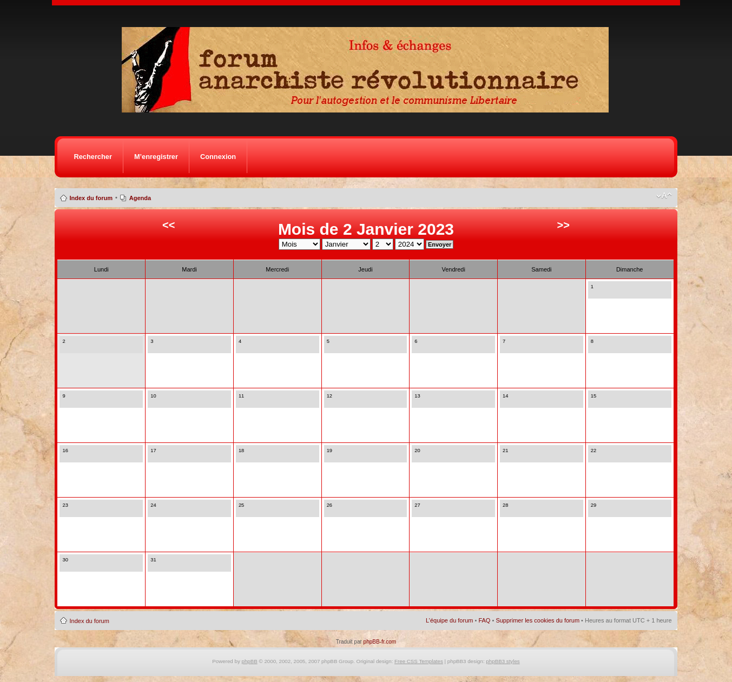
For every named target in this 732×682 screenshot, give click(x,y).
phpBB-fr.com (380, 642)
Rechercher (92, 157)
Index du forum (90, 198)
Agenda (140, 198)
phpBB (250, 661)
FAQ (484, 620)
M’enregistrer (156, 157)
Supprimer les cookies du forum (537, 620)
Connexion (218, 157)
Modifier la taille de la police (664, 196)
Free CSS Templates (418, 661)
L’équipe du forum (449, 620)
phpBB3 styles (502, 661)
